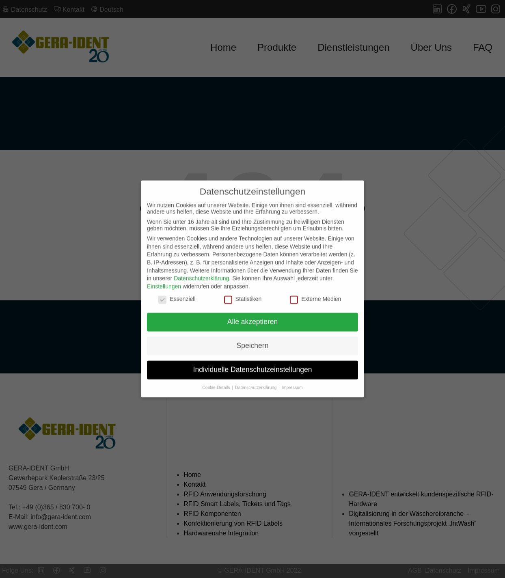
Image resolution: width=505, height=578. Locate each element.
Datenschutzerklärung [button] (256, 381)
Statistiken (243, 293)
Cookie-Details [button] (216, 381)
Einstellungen (164, 280)
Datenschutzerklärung (201, 272)
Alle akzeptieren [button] (252, 315)
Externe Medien (315, 293)
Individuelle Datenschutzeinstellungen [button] (252, 363)
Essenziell (176, 293)
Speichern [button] (253, 339)
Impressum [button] (292, 381)
